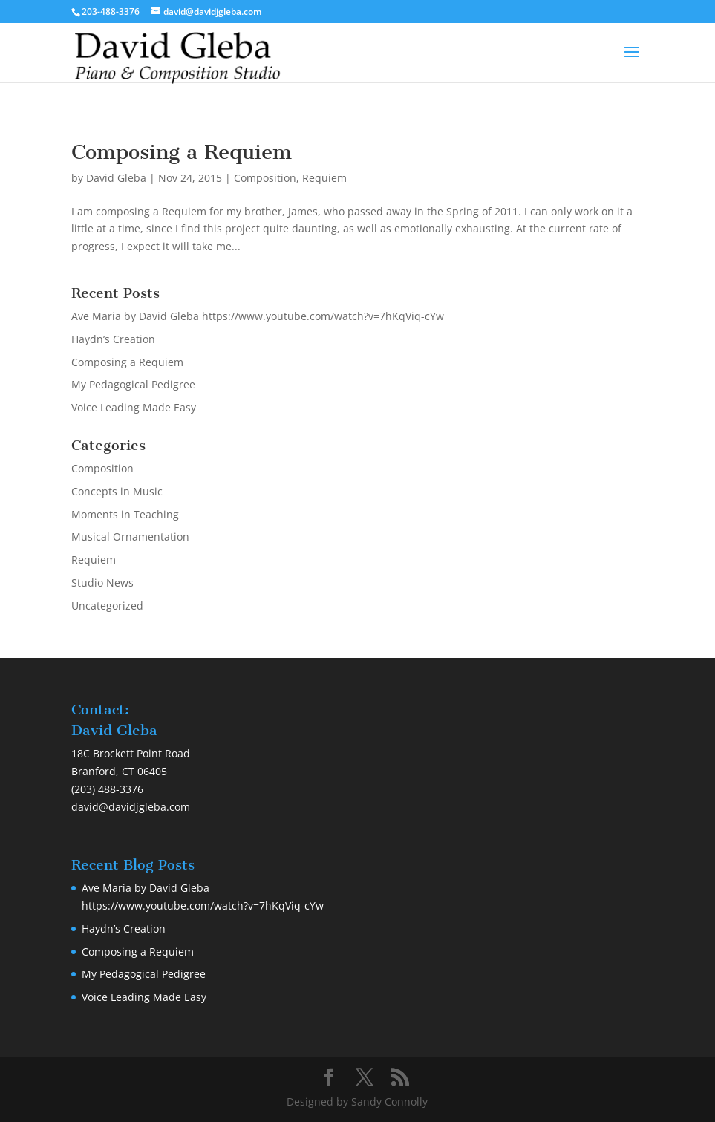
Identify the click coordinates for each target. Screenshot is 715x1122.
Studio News (102, 582)
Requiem (324, 178)
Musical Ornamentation (130, 536)
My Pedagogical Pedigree (133, 384)
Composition (265, 178)
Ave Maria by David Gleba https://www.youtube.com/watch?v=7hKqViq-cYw (257, 316)
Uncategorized (107, 605)
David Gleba (116, 178)
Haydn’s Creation (113, 339)
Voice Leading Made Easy (133, 407)
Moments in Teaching (125, 514)
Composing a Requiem (181, 152)
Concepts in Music (117, 491)
